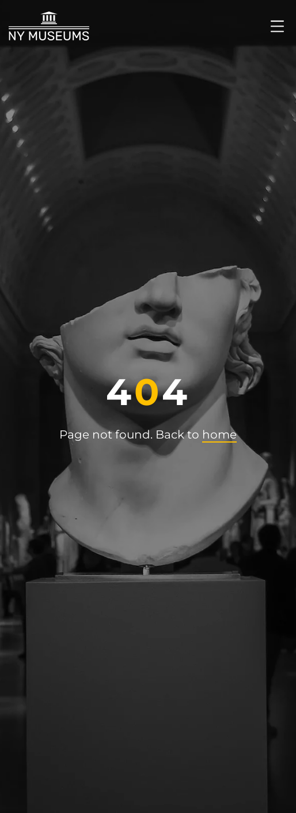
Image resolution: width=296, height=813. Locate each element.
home (219, 434)
